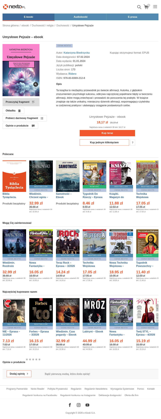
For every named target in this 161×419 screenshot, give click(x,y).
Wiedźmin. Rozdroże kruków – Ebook (12, 266)
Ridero (72, 73)
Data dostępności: (66, 57)
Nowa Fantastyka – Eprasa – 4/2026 (118, 334)
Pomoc (140, 389)
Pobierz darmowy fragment (22, 118)
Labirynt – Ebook (93, 331)
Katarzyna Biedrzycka (76, 52)
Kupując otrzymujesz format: (126, 52)
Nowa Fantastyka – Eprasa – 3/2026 (38, 266)
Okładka (10, 110)
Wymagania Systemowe (122, 389)
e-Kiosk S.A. (89, 413)
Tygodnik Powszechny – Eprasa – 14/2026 (146, 266)
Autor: (60, 52)
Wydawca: (62, 73)
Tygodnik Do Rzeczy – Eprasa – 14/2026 (92, 197)
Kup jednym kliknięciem (104, 142)
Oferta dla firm (132, 395)
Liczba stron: (63, 69)
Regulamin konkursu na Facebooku (39, 395)
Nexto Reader (37, 389)
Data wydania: (64, 61)
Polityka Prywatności (57, 389)
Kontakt (151, 389)
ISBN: (59, 78)
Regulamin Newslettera (96, 389)
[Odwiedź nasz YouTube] (87, 405)
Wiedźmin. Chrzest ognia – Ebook (38, 197)
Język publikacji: (65, 65)
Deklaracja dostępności (110, 395)
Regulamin (76, 389)
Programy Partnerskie (17, 389)
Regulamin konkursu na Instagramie (77, 395)
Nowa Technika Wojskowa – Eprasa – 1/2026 (118, 266)
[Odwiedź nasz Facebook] (69, 405)
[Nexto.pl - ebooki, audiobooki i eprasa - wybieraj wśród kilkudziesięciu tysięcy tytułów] (14, 6)
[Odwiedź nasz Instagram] (78, 405)
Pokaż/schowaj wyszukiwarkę (139, 7)
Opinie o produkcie (17, 125)
